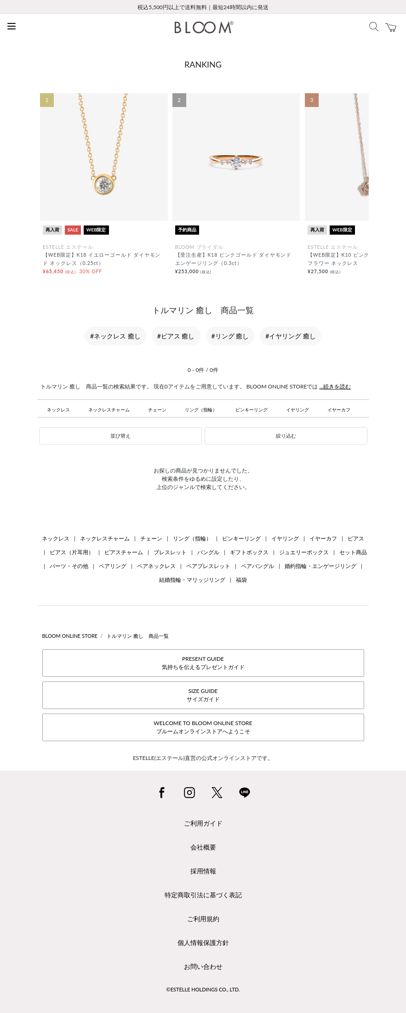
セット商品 (353, 552)
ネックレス (58, 409)
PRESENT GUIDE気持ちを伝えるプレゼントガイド (203, 662)
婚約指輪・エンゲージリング (320, 566)
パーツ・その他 (69, 566)
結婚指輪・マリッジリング (192, 579)
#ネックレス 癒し (115, 336)
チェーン (157, 409)
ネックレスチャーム (109, 409)
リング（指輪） (201, 409)
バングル (208, 552)
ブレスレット (170, 552)
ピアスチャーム (123, 552)
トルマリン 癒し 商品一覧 (138, 636)
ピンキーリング (251, 409)
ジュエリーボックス (304, 552)
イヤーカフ (338, 409)
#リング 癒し (230, 336)
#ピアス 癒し (176, 336)
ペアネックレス (156, 566)
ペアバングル (257, 566)
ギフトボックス (249, 552)
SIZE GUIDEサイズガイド (203, 695)
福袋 (241, 579)
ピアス (356, 538)
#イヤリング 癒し (290, 336)
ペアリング (112, 566)
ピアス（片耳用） (72, 552)
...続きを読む (335, 386)
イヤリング (297, 409)
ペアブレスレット (208, 566)
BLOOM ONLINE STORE (70, 636)
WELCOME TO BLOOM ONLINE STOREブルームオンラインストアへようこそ (203, 727)
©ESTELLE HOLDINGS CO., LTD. (203, 989)
